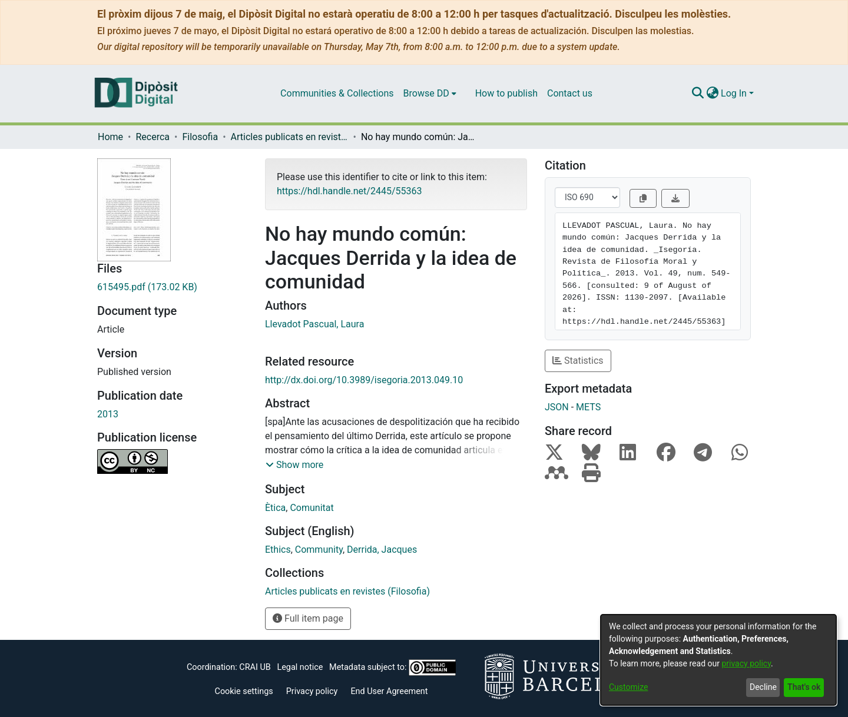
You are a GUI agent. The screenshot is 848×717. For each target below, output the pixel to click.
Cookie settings (244, 691)
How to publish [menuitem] (506, 93)
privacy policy (746, 663)
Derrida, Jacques (382, 549)
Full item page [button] (308, 618)
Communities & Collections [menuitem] (336, 93)
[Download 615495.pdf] (172, 287)
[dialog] (718, 660)
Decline (763, 687)
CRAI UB (254, 667)
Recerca (152, 136)
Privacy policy (312, 691)
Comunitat (311, 507)
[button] (294, 465)
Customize (628, 687)
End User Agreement (389, 691)
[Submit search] (697, 94)
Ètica (275, 507)
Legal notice (300, 667)
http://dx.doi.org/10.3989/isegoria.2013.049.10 (364, 380)
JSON (557, 407)
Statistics (578, 360)
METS (588, 407)
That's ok (803, 687)
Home (110, 136)
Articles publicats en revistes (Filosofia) (290, 136)
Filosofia (200, 136)
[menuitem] (429, 93)
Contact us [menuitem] (569, 93)
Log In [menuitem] (734, 93)
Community (319, 549)
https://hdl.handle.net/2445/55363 (349, 191)
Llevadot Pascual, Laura (314, 324)
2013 (107, 414)
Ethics (278, 549)
